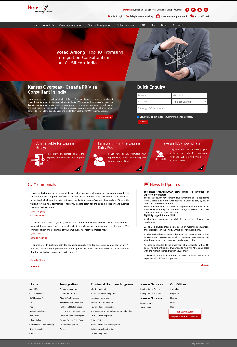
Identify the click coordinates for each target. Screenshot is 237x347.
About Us (48, 25)
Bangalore (150, 9)
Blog (153, 25)
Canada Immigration (70, 25)
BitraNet (205, 343)
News (164, 25)
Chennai (161, 9)
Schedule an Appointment (173, 16)
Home (34, 25)
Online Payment (126, 25)
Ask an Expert (202, 16)
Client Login (117, 16)
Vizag (169, 9)
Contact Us (179, 25)
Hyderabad (137, 9)
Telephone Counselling (141, 16)
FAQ (142, 25)
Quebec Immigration (99, 25)
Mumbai (178, 9)
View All (205, 265)
